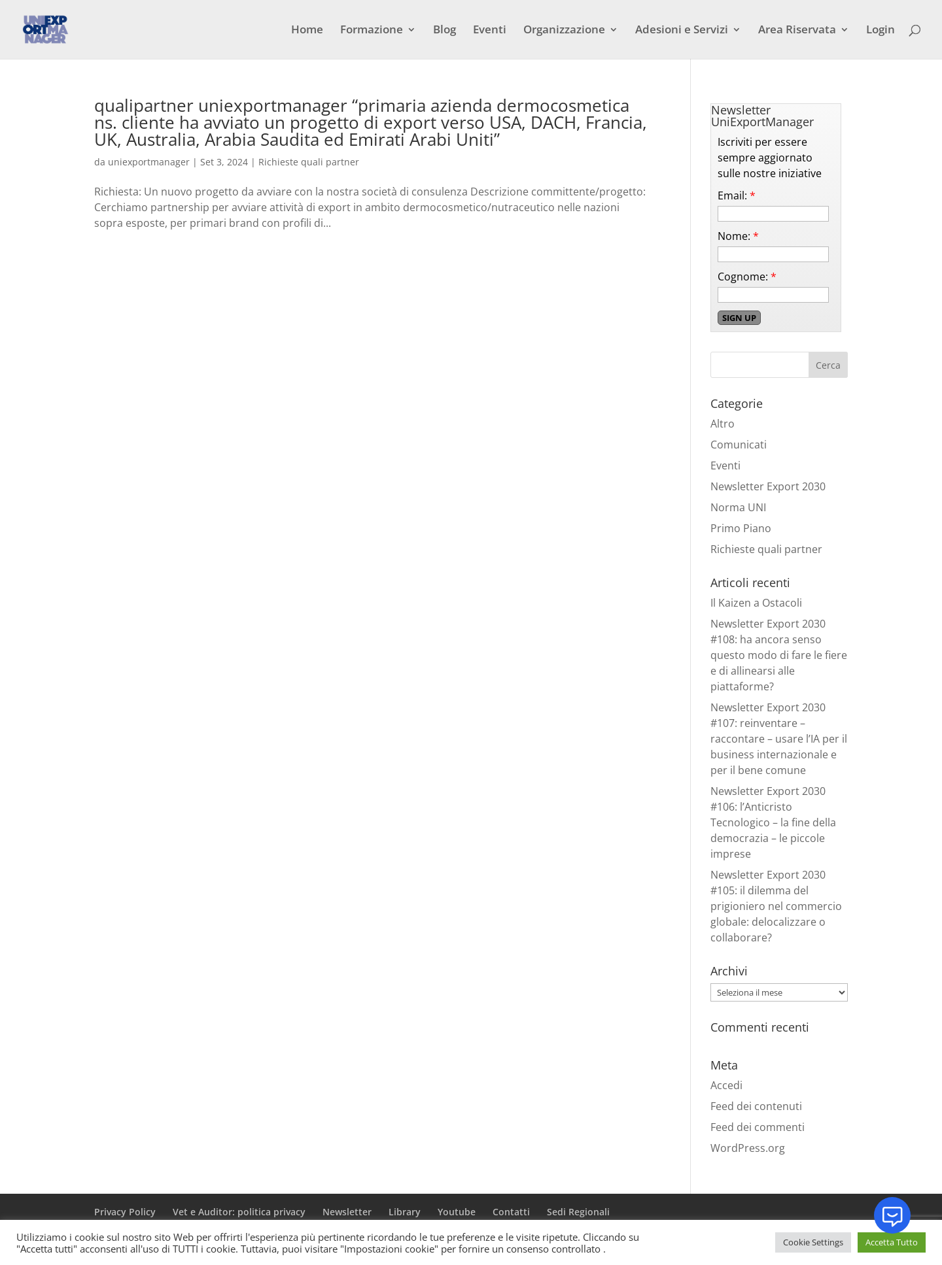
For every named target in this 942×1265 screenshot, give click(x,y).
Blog (444, 31)
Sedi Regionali (578, 1212)
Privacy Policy (125, 1212)
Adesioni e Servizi (681, 31)
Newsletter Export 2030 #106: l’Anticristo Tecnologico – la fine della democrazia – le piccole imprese (773, 822)
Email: (737, 195)
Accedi (726, 1085)
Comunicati (738, 444)
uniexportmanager (149, 162)
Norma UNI (738, 507)
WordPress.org (747, 1148)
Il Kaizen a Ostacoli (756, 603)
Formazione (371, 31)
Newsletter (347, 1212)
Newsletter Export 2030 (768, 486)
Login (880, 31)
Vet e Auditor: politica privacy (239, 1212)
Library (405, 1212)
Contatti (511, 1212)
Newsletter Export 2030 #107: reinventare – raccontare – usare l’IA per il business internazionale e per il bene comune (778, 738)
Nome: (738, 236)
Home (307, 31)
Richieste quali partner (308, 162)
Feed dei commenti (757, 1127)
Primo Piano (740, 528)
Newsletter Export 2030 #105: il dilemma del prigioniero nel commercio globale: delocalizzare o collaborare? (776, 906)
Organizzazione (564, 31)
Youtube (457, 1212)
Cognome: (747, 276)
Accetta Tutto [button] (891, 1242)
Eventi (489, 31)
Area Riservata (797, 31)
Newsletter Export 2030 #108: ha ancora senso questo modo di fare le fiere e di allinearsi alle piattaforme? (778, 655)
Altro (722, 423)
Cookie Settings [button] (813, 1242)
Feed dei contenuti (756, 1106)
